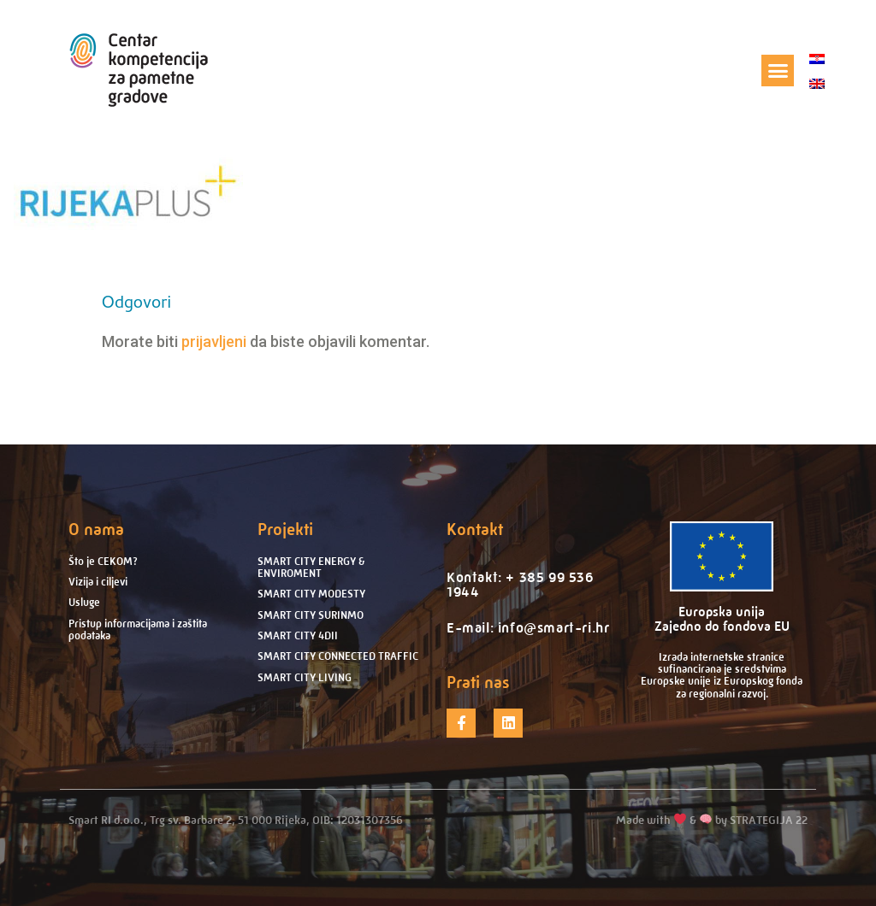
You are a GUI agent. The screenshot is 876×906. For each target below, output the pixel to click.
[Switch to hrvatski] (817, 58)
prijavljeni (213, 341)
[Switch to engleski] (817, 83)
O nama (96, 529)
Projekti (285, 529)
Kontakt (475, 529)
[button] (777, 71)
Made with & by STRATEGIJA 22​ (712, 820)
